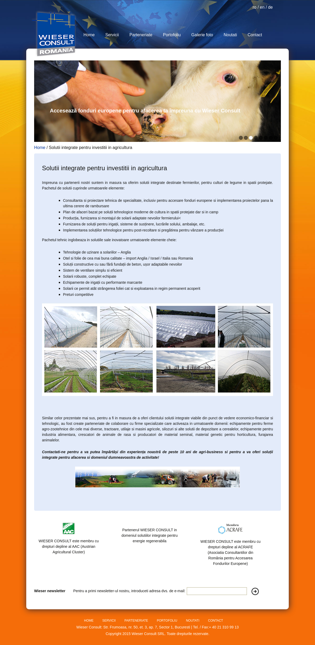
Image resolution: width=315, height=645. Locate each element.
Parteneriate (140, 35)
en (262, 7)
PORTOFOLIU (167, 620)
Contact (255, 35)
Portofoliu (172, 35)
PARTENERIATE (136, 620)
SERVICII (109, 620)
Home (89, 35)
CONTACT (215, 620)
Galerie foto (202, 35)
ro (254, 7)
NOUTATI (193, 620)
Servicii (112, 35)
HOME (89, 620)
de (270, 7)
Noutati (230, 35)
